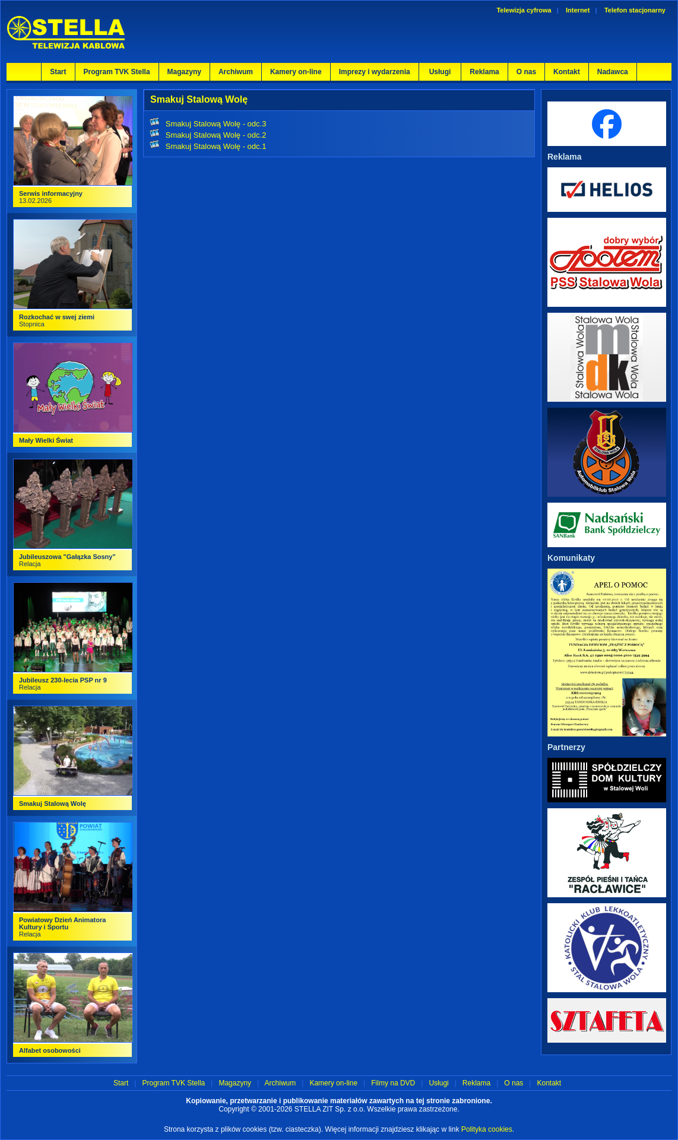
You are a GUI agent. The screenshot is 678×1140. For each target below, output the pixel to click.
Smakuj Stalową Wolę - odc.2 (216, 135)
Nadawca (612, 72)
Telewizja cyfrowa (523, 10)
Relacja (62, 927)
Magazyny (184, 72)
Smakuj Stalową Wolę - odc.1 (216, 146)
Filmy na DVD (393, 1083)
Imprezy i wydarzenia (374, 72)
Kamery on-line (296, 72)
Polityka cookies (486, 1129)
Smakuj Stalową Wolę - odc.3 (216, 123)
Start (58, 72)
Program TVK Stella (117, 72)
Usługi (438, 1083)
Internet (578, 10)
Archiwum (235, 72)
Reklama (484, 72)
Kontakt (566, 72)
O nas (526, 72)
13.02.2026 (51, 197)
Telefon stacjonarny (635, 10)
